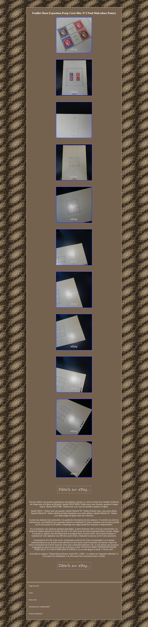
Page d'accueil (34, 586)
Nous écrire (33, 600)
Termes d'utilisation (35, 614)
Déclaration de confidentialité (39, 607)
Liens (31, 593)
